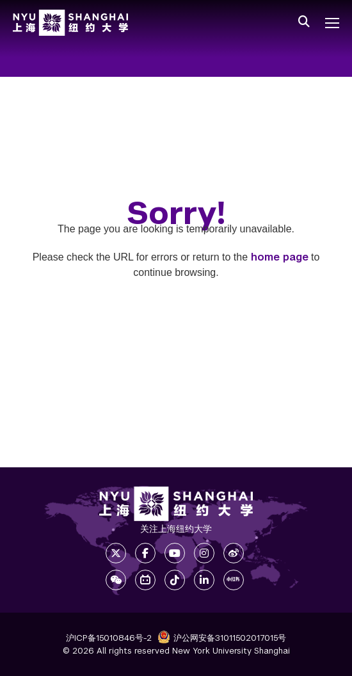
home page (279, 257)
